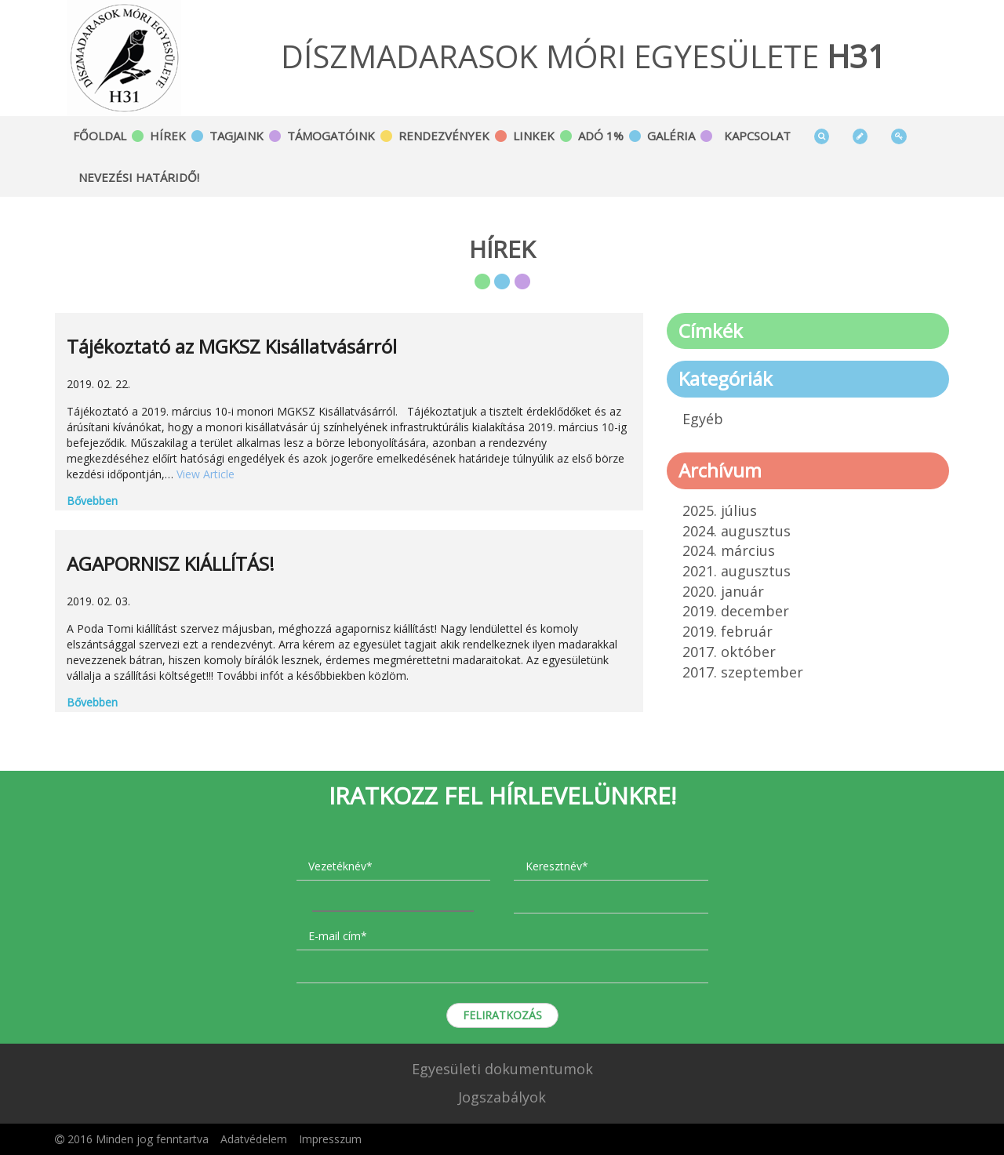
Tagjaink (236, 135)
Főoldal (99, 135)
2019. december (735, 610)
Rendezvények (443, 135)
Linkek (534, 135)
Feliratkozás (502, 1015)
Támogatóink (331, 135)
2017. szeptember (742, 672)
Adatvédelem (253, 1138)
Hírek (168, 135)
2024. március (728, 550)
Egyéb (702, 418)
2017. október (729, 651)
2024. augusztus (736, 530)
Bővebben (92, 500)
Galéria (671, 135)
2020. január (723, 591)
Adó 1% (601, 135)
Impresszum (330, 1138)
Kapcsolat (757, 135)
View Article (205, 474)
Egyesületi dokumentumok (502, 1068)
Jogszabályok (502, 1097)
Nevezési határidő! (138, 177)
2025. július (719, 510)
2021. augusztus (736, 570)
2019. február (727, 631)
